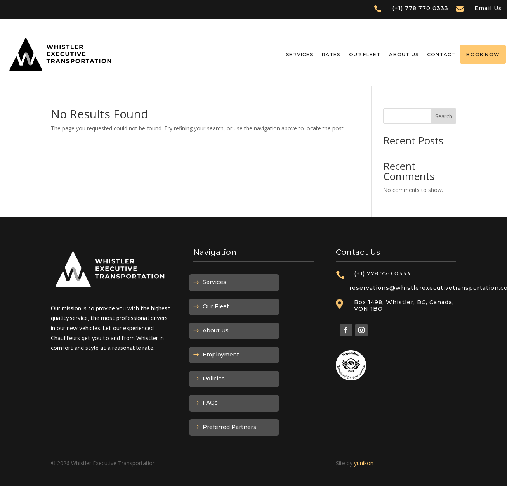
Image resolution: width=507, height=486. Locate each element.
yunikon (363, 463)
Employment (221, 354)
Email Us (488, 8)
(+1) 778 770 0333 (420, 8)
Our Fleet (365, 54)
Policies (214, 378)
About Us (403, 54)
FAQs (210, 402)
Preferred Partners (229, 427)
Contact (441, 54)
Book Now (483, 54)
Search (443, 116)
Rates (331, 54)
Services (299, 54)
